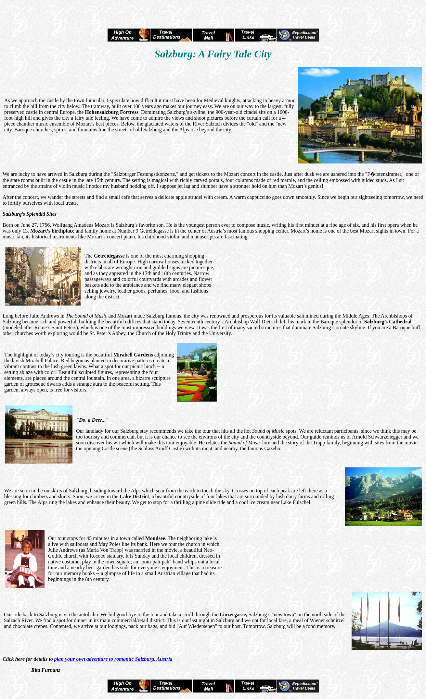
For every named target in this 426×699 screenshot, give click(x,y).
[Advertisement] (213, 12)
